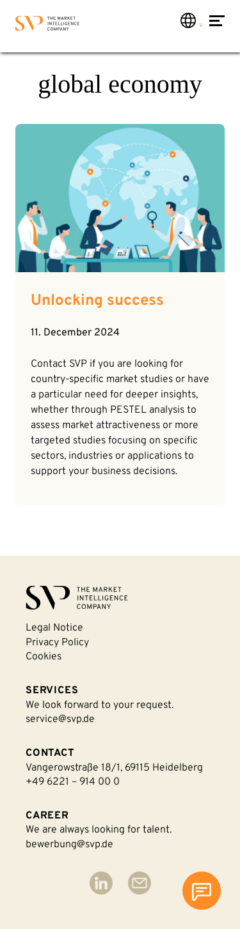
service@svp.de (60, 719)
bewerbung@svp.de (69, 844)
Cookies (43, 656)
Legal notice (54, 628)
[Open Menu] (217, 27)
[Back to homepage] (47, 26)
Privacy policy (57, 642)
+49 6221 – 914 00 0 (73, 782)
